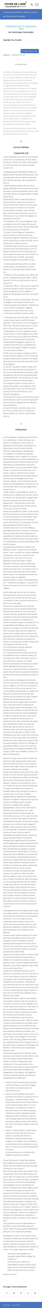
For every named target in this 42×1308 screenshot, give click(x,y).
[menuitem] (30, 4)
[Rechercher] (30, 4)
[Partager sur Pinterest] (21, 1293)
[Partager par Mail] (35, 1293)
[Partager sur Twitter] (13, 1293)
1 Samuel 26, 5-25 (18, 55)
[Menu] (36, 4)
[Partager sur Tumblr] (28, 1293)
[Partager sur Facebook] (6, 1293)
